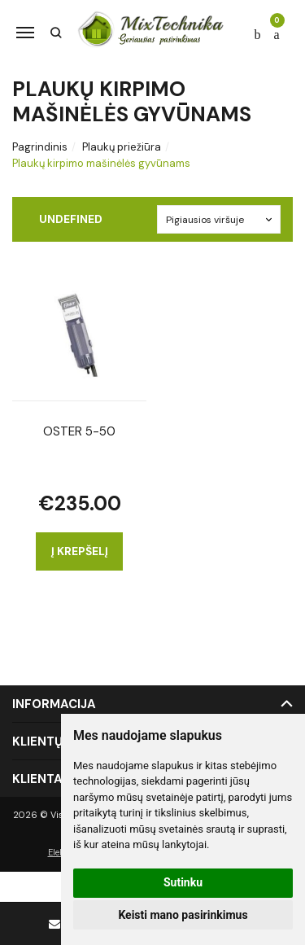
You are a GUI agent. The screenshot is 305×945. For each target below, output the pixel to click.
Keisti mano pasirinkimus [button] (182, 914)
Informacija (54, 704)
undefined (70, 219)
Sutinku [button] (183, 882)
